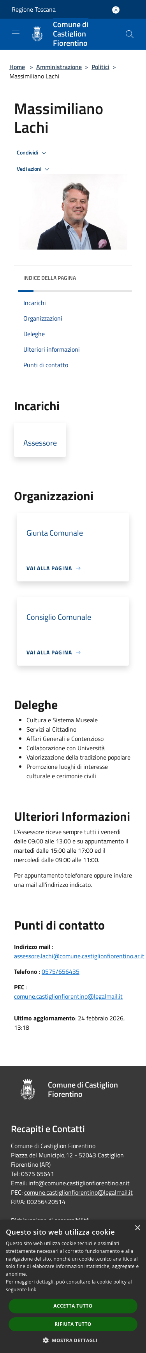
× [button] (137, 1228)
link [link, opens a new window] (32, 1289)
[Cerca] (129, 34)
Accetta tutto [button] (72, 1306)
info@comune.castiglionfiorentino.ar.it (79, 1183)
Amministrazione (59, 66)
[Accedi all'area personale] (115, 10)
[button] (73, 1340)
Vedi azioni (34, 169)
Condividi (33, 153)
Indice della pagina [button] (49, 278)
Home (17, 66)
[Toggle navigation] (15, 33)
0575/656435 (60, 971)
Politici (100, 66)
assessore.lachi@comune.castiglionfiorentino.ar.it (79, 956)
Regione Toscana (34, 9)
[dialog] (73, 1286)
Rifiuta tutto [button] (73, 1324)
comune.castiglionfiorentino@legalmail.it (68, 996)
